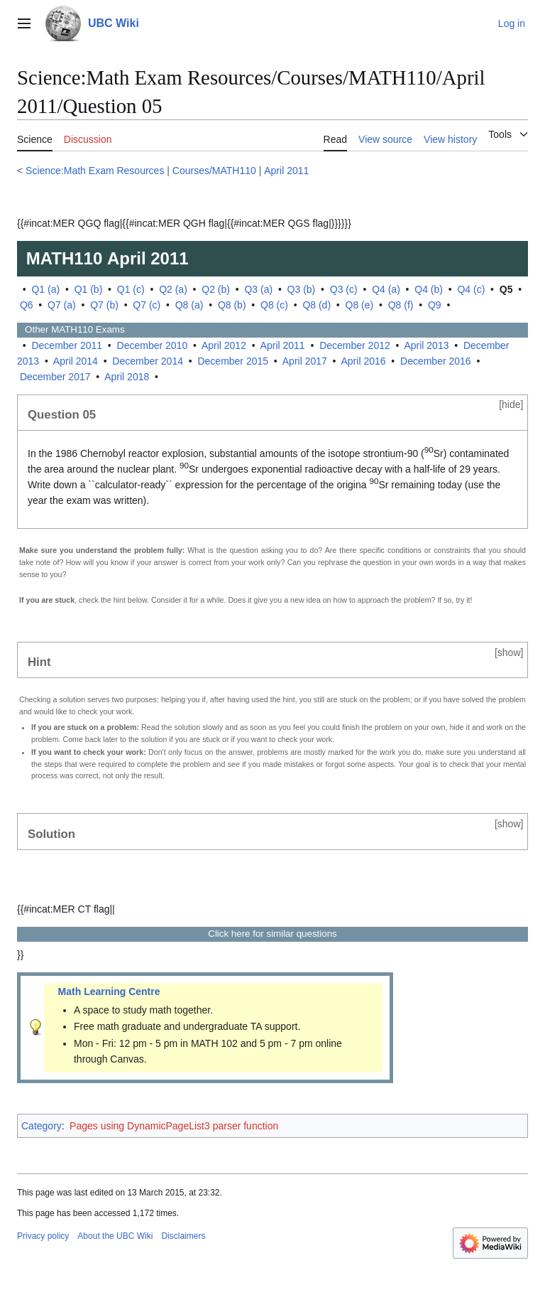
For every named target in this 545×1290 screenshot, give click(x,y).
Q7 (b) (104, 305)
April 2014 (75, 361)
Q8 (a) (189, 305)
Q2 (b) (216, 289)
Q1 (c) (131, 289)
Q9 (434, 305)
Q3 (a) (258, 289)
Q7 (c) (146, 305)
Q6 (26, 305)
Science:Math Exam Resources (95, 170)
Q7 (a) (62, 305)
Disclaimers (183, 1236)
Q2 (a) (173, 289)
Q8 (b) (232, 305)
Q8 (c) (274, 305)
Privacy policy (43, 1236)
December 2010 (152, 345)
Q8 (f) (401, 305)
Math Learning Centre (109, 991)
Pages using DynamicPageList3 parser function (174, 1126)
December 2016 (435, 361)
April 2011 (286, 170)
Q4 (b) (428, 289)
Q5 (506, 289)
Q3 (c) (344, 289)
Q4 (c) (471, 289)
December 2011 (66, 345)
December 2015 (232, 361)
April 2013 (426, 345)
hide (511, 404)
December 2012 (354, 345)
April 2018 (126, 376)
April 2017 (304, 361)
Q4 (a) (386, 289)
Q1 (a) (45, 289)
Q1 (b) (89, 289)
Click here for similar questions (272, 933)
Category (41, 1126)
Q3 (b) (301, 289)
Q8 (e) (360, 305)
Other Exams (71, 329)
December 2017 (55, 376)
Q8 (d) (316, 305)
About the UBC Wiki (115, 1236)
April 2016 (363, 361)
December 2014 (147, 361)
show (509, 652)
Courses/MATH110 (214, 170)
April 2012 (224, 345)
